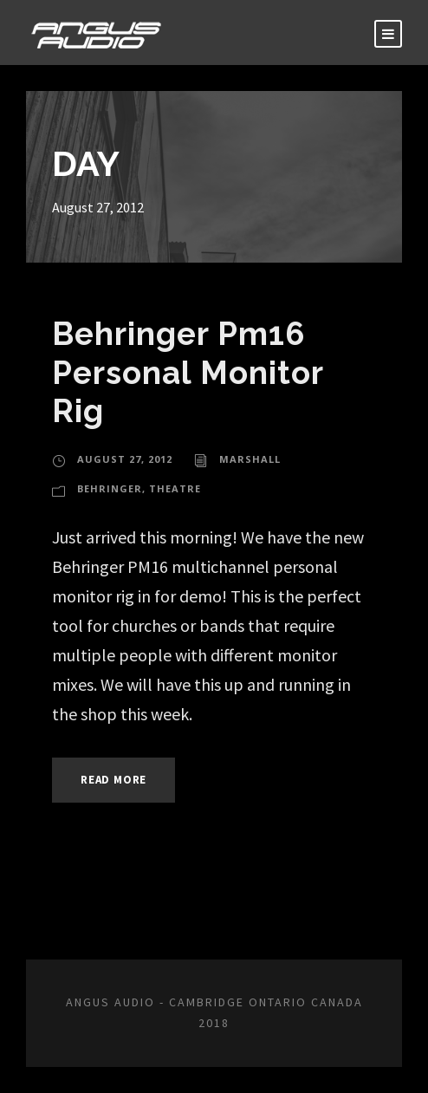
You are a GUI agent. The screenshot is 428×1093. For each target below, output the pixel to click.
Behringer (109, 488)
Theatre (175, 488)
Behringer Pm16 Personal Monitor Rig (187, 372)
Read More (113, 779)
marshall (250, 458)
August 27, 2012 (124, 458)
